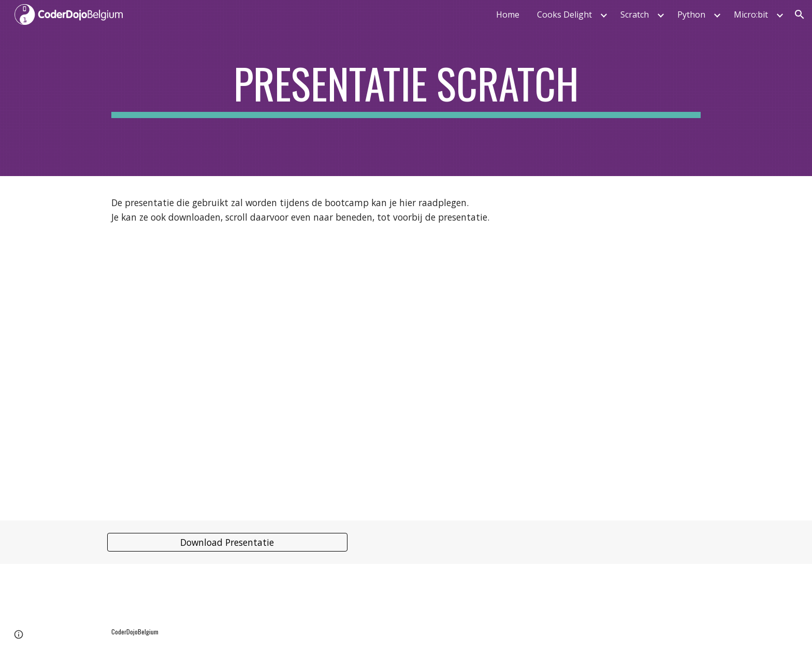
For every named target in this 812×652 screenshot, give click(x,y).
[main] (406, 88)
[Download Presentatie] (227, 542)
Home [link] (507, 14)
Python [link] (691, 14)
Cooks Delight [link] (564, 14)
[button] (799, 14)
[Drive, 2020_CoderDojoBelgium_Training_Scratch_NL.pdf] (406, 369)
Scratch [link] (634, 14)
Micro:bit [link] (751, 14)
